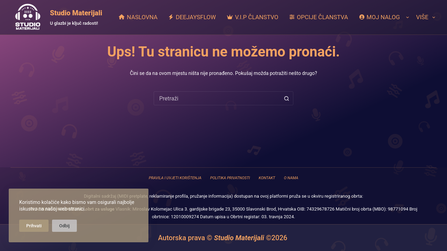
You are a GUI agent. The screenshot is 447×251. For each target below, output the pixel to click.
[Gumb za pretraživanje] (286, 98)
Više (425, 17)
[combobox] (217, 98)
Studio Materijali (76, 13)
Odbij (64, 225)
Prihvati (34, 225)
